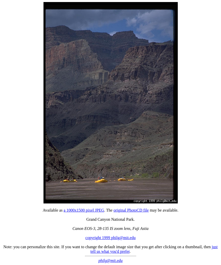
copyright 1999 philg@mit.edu (110, 237)
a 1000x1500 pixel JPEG (84, 210)
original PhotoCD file (131, 210)
